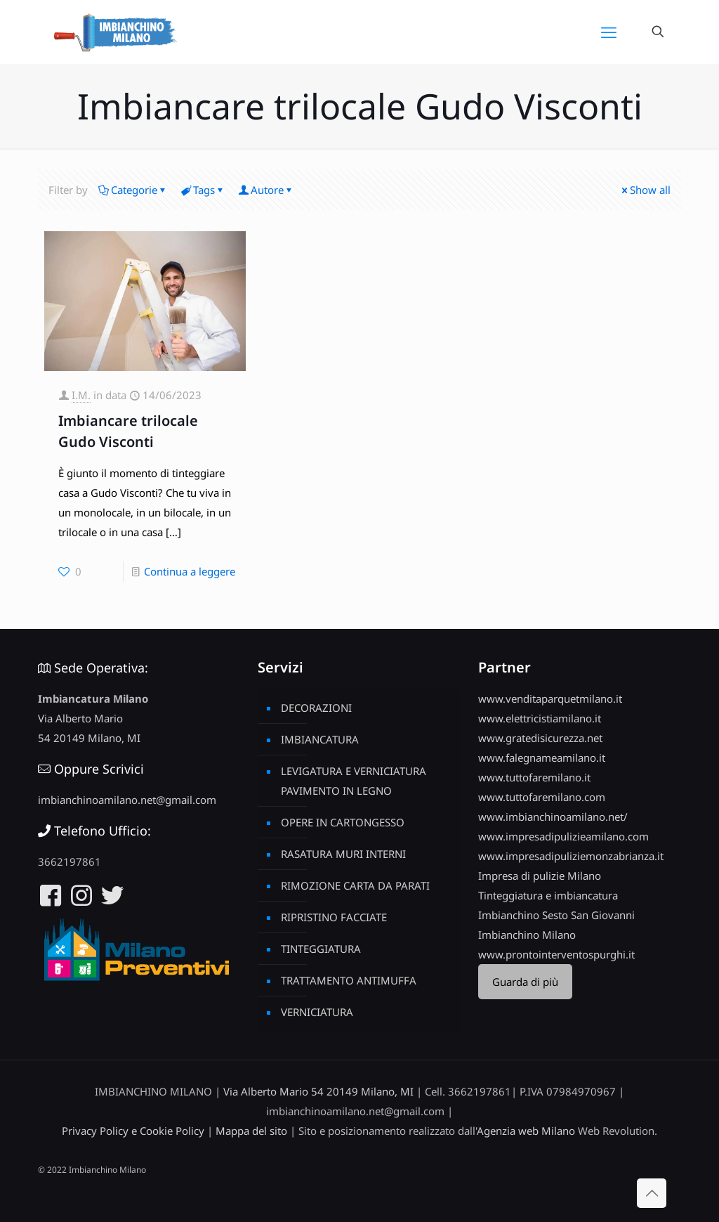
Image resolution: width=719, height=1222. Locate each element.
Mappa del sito (251, 1131)
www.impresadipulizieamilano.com (563, 836)
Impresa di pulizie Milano (539, 876)
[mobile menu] (609, 32)
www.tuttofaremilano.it (534, 777)
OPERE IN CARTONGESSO (342, 822)
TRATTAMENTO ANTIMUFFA (348, 980)
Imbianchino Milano (527, 935)
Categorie (133, 190)
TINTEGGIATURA (321, 949)
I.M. (81, 395)
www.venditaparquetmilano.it (550, 698)
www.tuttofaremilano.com (541, 797)
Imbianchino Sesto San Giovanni (556, 915)
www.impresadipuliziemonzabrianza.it (571, 856)
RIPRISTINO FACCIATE (334, 917)
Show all (645, 190)
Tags (202, 190)
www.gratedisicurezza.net (540, 738)
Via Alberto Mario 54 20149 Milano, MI (318, 1091)
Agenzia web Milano (526, 1131)
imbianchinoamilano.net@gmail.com (127, 800)
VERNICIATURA (317, 1012)
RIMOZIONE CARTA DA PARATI (355, 885)
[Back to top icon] (651, 1193)
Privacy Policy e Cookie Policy (133, 1131)
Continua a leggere (189, 571)
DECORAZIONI (316, 708)
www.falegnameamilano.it (541, 757)
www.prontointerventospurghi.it (556, 954)
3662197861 (69, 861)
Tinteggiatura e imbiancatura (548, 895)
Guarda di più (525, 982)
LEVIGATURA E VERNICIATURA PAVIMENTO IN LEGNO (353, 781)
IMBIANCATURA (320, 739)
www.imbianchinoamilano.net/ (553, 817)
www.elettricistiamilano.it (539, 718)
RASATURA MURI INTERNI (343, 854)
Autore (266, 190)
